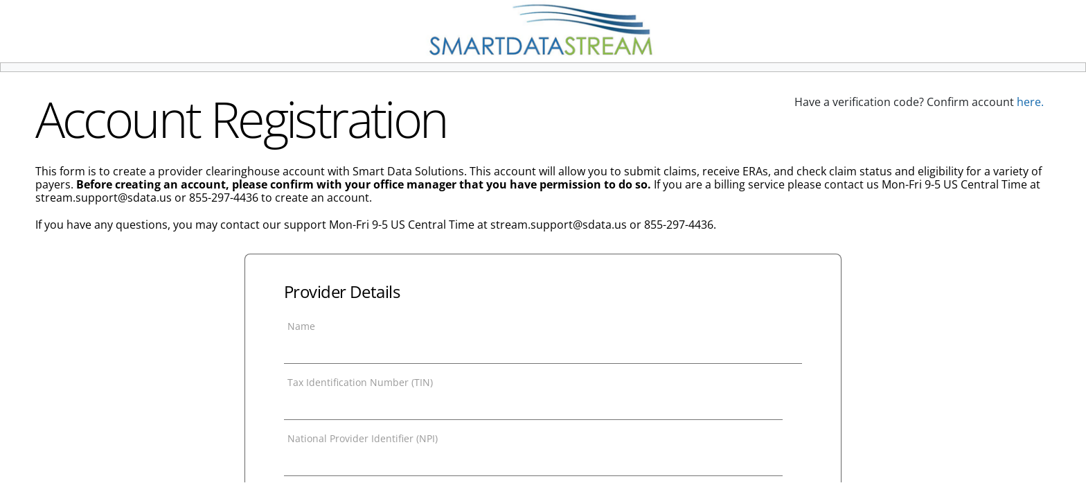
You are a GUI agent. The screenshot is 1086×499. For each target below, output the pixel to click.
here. (1030, 102)
